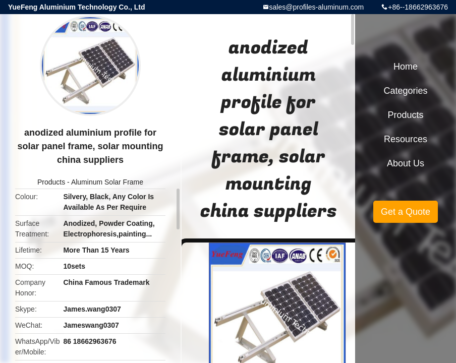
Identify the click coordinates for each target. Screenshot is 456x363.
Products (51, 182)
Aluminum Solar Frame (107, 182)
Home (405, 67)
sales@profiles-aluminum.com (316, 7)
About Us (405, 163)
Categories (405, 91)
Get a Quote (405, 212)
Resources (405, 139)
